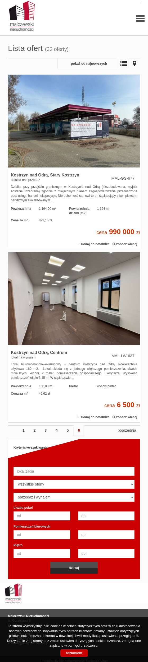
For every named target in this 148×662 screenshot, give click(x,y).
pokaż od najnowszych (89, 64)
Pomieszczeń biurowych (32, 526)
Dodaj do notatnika (95, 244)
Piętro (18, 545)
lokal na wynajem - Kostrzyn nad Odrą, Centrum (74, 337)
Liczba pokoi (23, 508)
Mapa (134, 63)
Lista (123, 63)
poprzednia (127, 430)
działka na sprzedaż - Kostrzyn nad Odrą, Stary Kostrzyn (74, 162)
